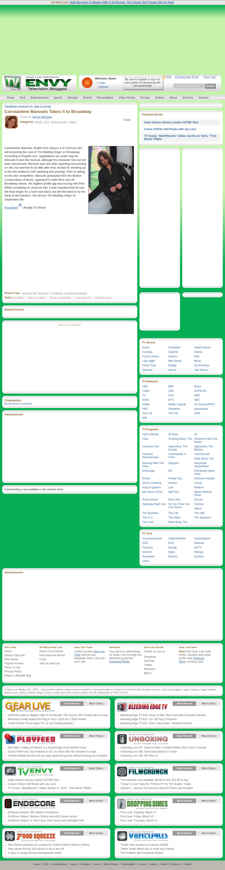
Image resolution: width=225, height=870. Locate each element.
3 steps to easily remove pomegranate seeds (35, 852)
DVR (171, 543)
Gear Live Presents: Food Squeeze (29, 836)
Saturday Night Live (154, 504)
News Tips (209, 77)
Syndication (201, 408)
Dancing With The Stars (153, 465)
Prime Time (149, 365)
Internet (147, 552)
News (171, 552)
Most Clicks (96, 703)
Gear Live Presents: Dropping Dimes (142, 804)
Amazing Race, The (180, 438)
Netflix (146, 404)
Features (147, 547)
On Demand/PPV (204, 404)
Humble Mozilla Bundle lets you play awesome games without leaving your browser (57, 755)
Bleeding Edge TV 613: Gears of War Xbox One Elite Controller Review (163, 715)
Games (172, 356)
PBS (145, 408)
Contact (203, 97)
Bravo (197, 386)
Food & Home (150, 356)
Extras (146, 478)
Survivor (199, 504)
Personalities (105, 97)
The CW (147, 413)
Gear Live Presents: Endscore (29, 804)
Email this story (103, 297)
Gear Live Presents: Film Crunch (142, 771)
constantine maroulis (75, 293)
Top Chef (147, 522)
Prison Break (150, 499)
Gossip (172, 547)
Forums (145, 97)
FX (144, 395)
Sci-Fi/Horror (201, 365)
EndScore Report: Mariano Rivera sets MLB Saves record (42, 816)
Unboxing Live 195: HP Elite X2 (139, 755)
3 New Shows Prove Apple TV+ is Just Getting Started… (41, 723)
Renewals (148, 556)
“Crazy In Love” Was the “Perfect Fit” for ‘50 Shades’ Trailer (155, 784)
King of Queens (151, 487)
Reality (172, 365)
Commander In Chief (177, 456)
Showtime (174, 408)
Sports (58, 97)
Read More (11, 207)
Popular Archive (13, 663)
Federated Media (119, 661)
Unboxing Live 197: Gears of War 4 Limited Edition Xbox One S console (163, 747)
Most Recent (72, 703)
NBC (197, 399)
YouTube (149, 661)
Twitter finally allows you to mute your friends (147, 848)
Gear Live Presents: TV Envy (29, 771)
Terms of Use (12, 667)
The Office (174, 517)
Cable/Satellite (177, 538)
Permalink (17, 297)
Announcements (152, 538)
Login (102, 82)
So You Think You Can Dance (178, 506)
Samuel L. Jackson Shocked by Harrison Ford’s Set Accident (156, 788)
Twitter (148, 665)
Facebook (150, 656)
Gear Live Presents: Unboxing (142, 739)
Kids (196, 356)
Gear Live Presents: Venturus (142, 836)
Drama (198, 352)
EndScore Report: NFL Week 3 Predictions (33, 812)
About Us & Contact (51, 651)
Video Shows (127, 97)
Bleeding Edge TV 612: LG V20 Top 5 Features (148, 719)
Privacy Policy (12, 671)
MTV (171, 399)
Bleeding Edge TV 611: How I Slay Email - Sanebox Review (156, 723)
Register (104, 86)
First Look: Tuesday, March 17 (138, 812)
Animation (174, 347)
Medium (199, 487)
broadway (43, 293)
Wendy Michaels (42, 117)
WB (144, 417)
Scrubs (198, 499)
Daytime (173, 352)
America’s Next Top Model (205, 440)
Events (87, 97)
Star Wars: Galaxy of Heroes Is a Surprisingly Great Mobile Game (47, 747)
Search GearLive (14, 655)
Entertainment (39, 97)
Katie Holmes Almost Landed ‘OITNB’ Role (171, 122)
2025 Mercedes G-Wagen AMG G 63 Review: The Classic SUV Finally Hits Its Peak (122, 2)
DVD (145, 543)
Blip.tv (147, 673)
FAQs (42, 659)
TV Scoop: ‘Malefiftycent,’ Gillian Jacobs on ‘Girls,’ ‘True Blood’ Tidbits (49, 788)
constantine (56, 293)
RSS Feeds (11, 659)
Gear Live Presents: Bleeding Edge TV (142, 706)
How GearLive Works (52, 655)
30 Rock (173, 434)
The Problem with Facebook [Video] (141, 852)
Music (38, 122)
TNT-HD (173, 413)
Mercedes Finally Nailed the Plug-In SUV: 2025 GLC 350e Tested (47, 719)
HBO (197, 395)
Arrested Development (150, 456)
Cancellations (202, 538)
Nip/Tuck (173, 492)
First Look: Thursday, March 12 (139, 820)
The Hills (199, 513)
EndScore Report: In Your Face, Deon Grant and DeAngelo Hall (46, 820)
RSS (168, 77)
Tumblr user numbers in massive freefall (144, 844)
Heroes (172, 483)
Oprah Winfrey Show (203, 493)
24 (195, 434)
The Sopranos (202, 517)
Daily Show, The (204, 458)
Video (145, 561)
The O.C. (147, 517)
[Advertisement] (112, 39)
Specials (147, 370)
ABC (145, 386)
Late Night (148, 361)
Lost (170, 487)
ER (170, 470)
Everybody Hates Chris (204, 472)
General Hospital (204, 478)
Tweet (127, 120)
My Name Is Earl (152, 492)
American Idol (59, 122)
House (198, 483)
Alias (145, 438)
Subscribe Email (189, 77)
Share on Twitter (36, 297)
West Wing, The (177, 522)
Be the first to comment (18, 403)
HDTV (198, 547)
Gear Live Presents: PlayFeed (29, 739)
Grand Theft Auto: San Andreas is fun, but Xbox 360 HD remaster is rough (52, 751)
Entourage (148, 470)
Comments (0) (83, 297)
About (173, 97)
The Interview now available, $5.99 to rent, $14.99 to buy (154, 780)
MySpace (149, 669)
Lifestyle (72, 97)
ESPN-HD (200, 390)
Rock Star (174, 499)
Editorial (199, 543)
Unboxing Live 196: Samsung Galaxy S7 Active (148, 751)
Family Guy (175, 478)
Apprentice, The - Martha (204, 448)
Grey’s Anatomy (151, 483)
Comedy (147, 352)
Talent (72, 122)
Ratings (198, 552)
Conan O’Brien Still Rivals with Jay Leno (170, 129)
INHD (145, 399)
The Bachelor (150, 513)
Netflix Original (177, 404)
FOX (46, 122)
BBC (171, 386)
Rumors (173, 556)
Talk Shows (201, 370)
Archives (188, 97)
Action (146, 347)
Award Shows (202, 347)
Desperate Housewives (201, 465)
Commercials (202, 454)
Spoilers (199, 556)
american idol (29, 293)
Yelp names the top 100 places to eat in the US (36, 848)
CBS (171, 390)
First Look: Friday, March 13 (137, 816)
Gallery (159, 97)
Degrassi (173, 463)
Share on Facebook (60, 297)
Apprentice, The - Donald (178, 448)
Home (10, 97)
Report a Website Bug (17, 675)
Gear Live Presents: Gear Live (29, 706)
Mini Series (175, 361)
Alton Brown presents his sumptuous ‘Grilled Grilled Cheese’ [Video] (48, 844)
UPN (197, 413)
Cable (145, 390)
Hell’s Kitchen (150, 434)
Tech (22, 97)
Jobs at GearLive (49, 663)
